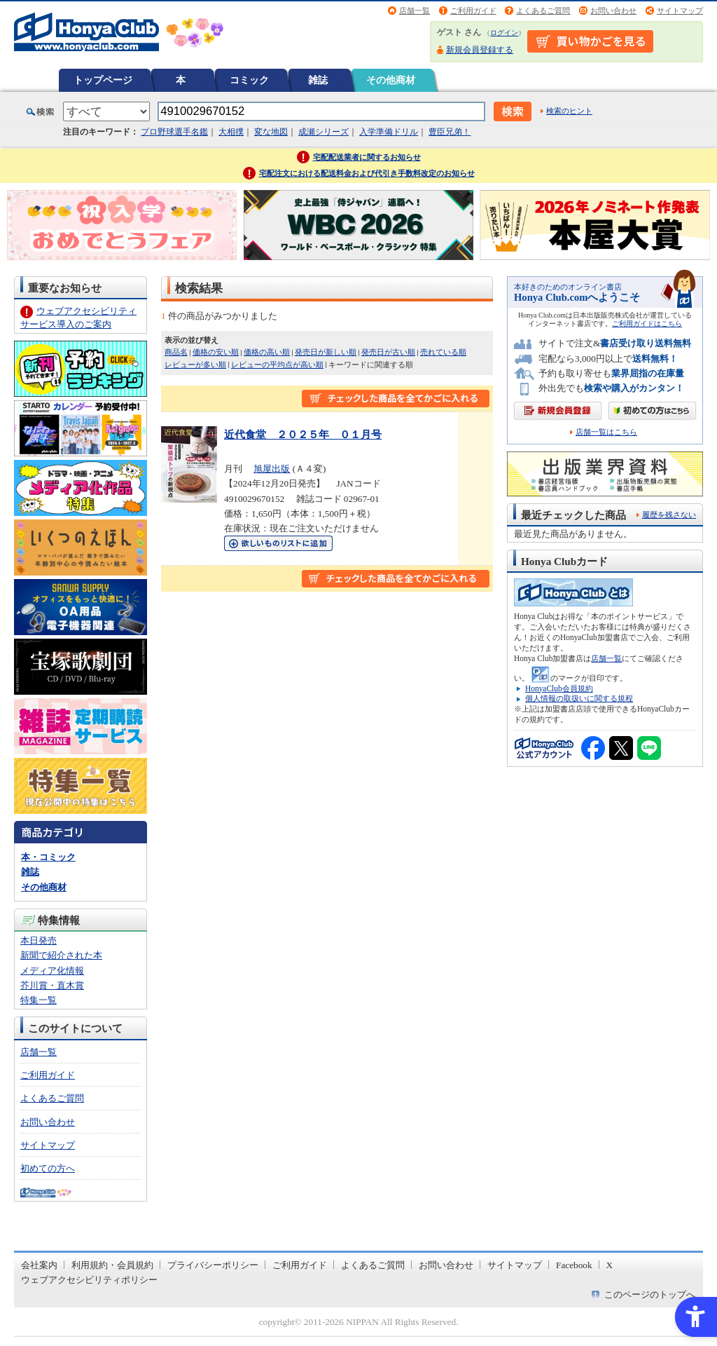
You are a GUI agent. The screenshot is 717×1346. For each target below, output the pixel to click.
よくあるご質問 (543, 10)
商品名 (176, 352)
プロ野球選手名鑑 (174, 132)
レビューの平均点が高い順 (277, 364)
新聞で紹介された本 (61, 955)
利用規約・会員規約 (112, 1265)
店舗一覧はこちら (606, 432)
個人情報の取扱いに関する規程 (579, 698)
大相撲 (231, 132)
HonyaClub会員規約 (559, 688)
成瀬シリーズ (323, 132)
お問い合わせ (613, 10)
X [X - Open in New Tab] (609, 1265)
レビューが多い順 (195, 364)
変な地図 (271, 132)
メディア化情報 (52, 970)
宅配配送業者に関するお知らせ (367, 157)
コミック (249, 80)
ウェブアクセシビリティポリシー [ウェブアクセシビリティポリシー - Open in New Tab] (89, 1279)
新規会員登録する (479, 50)
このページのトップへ (649, 1294)
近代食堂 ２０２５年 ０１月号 (303, 434)
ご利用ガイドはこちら (647, 323)
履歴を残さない (669, 514)
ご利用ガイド (473, 10)
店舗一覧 (414, 10)
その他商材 (390, 80)
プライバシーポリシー (212, 1265)
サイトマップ (680, 10)
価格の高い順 (267, 352)
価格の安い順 (216, 352)
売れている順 (443, 352)
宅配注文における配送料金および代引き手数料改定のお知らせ (367, 173)
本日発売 (38, 940)
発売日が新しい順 (325, 352)
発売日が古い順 (388, 352)
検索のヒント (569, 111)
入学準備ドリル (388, 132)
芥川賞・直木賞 (52, 985)
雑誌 (318, 80)
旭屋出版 (271, 468)
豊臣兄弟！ (450, 132)
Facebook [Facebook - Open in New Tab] (574, 1265)
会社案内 (39, 1265)
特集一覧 (38, 1000)
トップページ (103, 80)
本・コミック (48, 857)
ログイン (504, 32)
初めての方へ (47, 1168)
